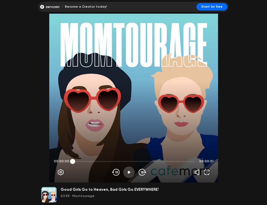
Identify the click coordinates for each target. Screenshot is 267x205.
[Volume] (198, 172)
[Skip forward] (142, 172)
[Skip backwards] (116, 172)
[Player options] (60, 172)
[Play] (129, 172)
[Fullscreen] (207, 172)
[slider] (72, 161)
